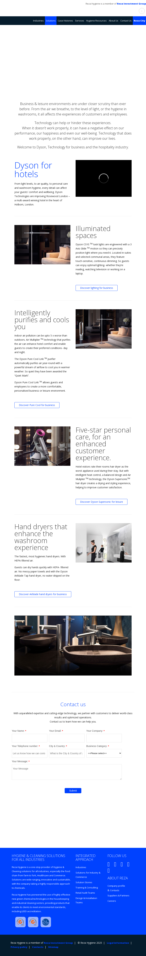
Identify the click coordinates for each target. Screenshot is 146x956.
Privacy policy (19, 947)
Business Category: (96, 746)
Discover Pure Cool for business (37, 405)
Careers (112, 900)
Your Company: (94, 731)
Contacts (114, 890)
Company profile (116, 885)
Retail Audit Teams (85, 892)
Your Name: (18, 731)
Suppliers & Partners (118, 895)
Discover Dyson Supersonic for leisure (101, 501)
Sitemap (53, 947)
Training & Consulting (87, 887)
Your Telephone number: (25, 746)
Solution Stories (84, 882)
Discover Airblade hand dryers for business (43, 594)
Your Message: (20, 761)
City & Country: (57, 746)
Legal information (118, 942)
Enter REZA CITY (72, 836)
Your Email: (55, 731)
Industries (81, 867)
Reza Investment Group (131, 3)
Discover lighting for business (96, 287)
